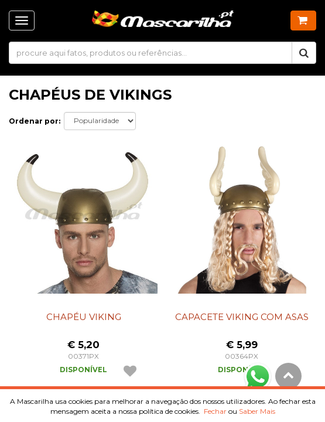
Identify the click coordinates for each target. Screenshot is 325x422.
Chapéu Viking (83, 316)
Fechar (215, 411)
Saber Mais (257, 411)
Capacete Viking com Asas (242, 316)
